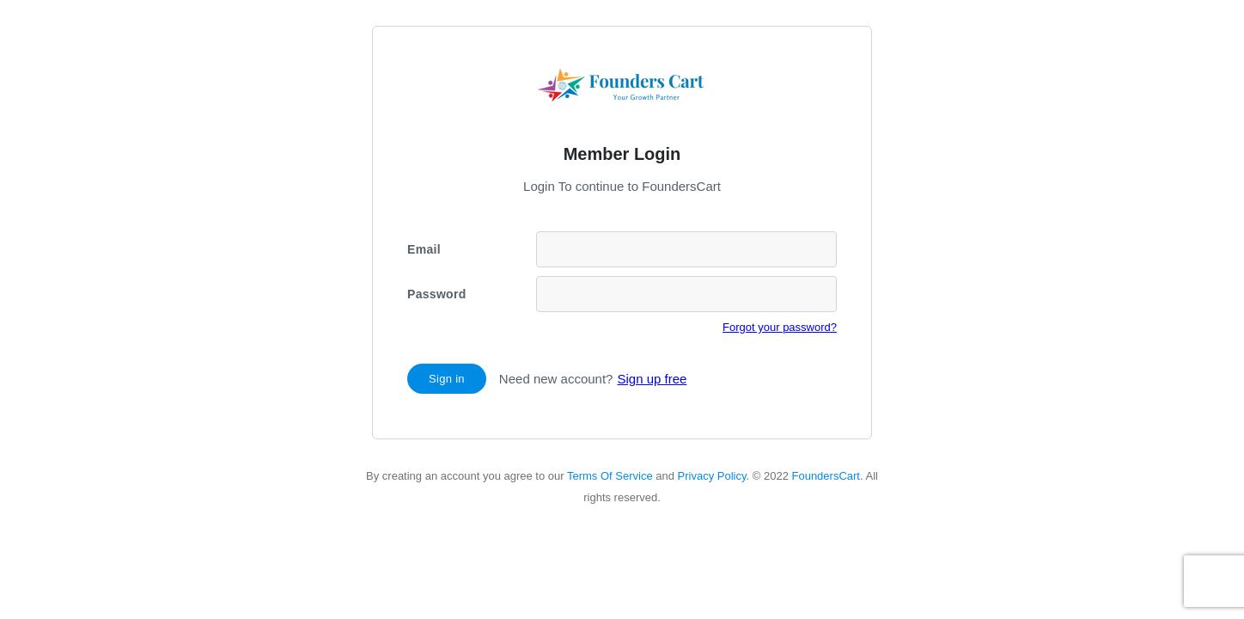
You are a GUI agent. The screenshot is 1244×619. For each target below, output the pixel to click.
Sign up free (651, 378)
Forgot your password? (780, 327)
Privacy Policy (712, 475)
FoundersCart (825, 475)
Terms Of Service (610, 475)
